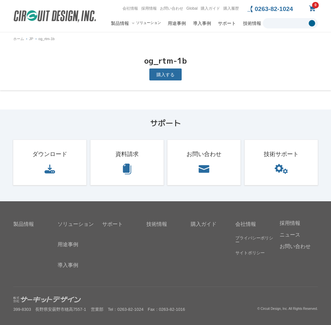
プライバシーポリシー (254, 240)
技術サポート (281, 154)
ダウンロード (49, 154)
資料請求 (127, 154)
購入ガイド (210, 8)
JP (31, 39)
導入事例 (202, 23)
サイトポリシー (250, 253)
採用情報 (149, 8)
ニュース (290, 234)
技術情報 (252, 23)
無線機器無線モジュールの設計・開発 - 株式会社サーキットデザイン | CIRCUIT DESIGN (54, 17)
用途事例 (177, 23)
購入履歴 (231, 8)
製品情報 (120, 23)
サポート (227, 23)
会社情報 (130, 8)
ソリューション (148, 23)
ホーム (18, 39)
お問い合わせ (171, 8)
